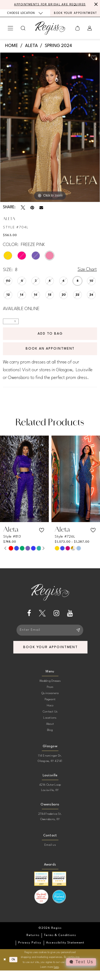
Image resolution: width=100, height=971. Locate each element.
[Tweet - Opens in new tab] (23, 208)
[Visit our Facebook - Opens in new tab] (29, 613)
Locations (49, 718)
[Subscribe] (78, 630)
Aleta (31, 46)
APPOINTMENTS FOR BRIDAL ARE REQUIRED (50, 4)
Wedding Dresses (50, 681)
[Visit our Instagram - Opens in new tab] (56, 613)
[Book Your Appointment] (75, 13)
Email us (50, 845)
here (56, 967)
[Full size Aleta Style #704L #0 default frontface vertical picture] (50, 127)
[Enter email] (50, 630)
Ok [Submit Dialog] (13, 960)
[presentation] (24, 479)
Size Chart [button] (87, 270)
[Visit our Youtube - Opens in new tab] (70, 613)
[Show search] (23, 28)
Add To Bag (50, 333)
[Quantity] (11, 321)
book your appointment (50, 647)
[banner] (50, 28)
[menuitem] (25, 13)
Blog (50, 730)
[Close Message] (95, 4)
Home (11, 46)
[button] (10, 28)
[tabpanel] (50, 127)
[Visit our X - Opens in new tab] (42, 613)
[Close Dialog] (4, 960)
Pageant (50, 700)
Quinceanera (50, 693)
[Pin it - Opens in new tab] (32, 208)
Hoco (50, 706)
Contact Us (50, 712)
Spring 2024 (58, 46)
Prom (50, 687)
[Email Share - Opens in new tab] (41, 208)
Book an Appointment (50, 349)
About (50, 724)
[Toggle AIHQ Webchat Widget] (81, 962)
